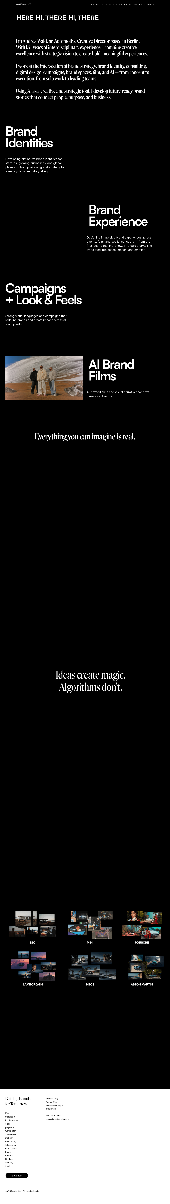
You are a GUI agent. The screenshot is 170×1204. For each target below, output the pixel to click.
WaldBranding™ (23, 4)
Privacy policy (27, 1191)
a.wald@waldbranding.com (57, 1119)
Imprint (36, 1191)
